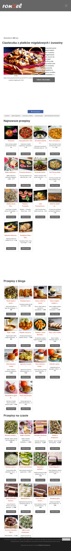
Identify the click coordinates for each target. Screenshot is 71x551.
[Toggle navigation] (66, 6)
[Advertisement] (35, 24)
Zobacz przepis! (11, 153)
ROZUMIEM (66, 539)
